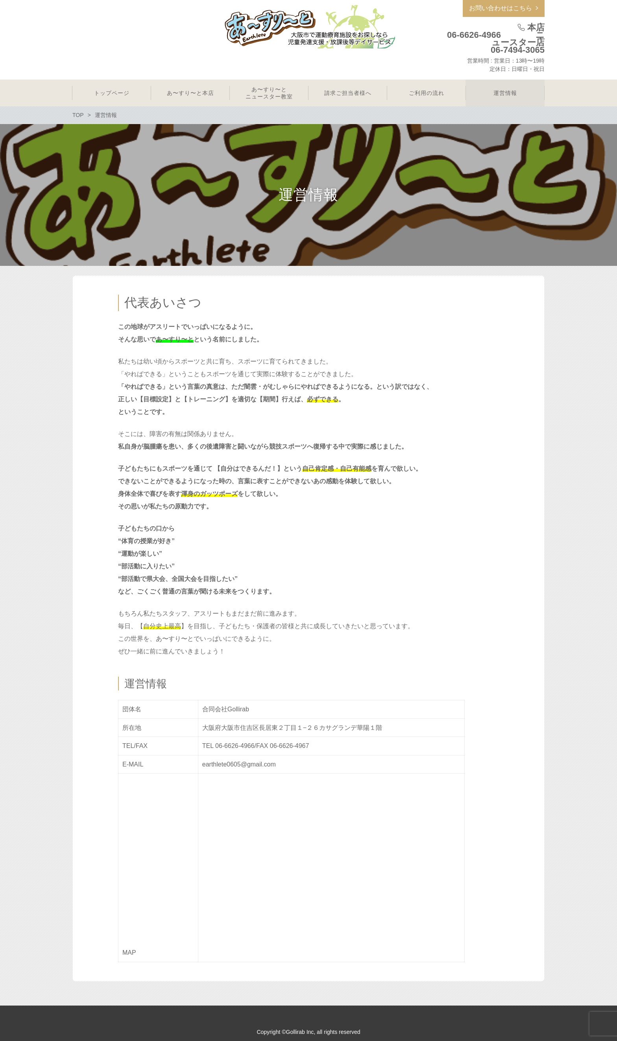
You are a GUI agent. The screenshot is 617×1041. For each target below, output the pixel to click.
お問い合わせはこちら (500, 8)
